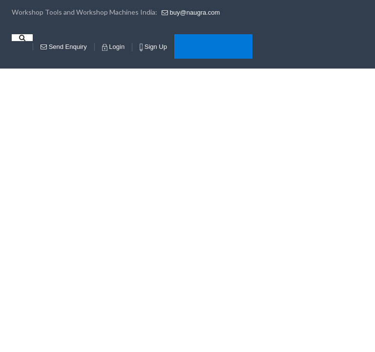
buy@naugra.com (191, 12)
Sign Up (153, 47)
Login (113, 47)
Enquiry (64, 46)
